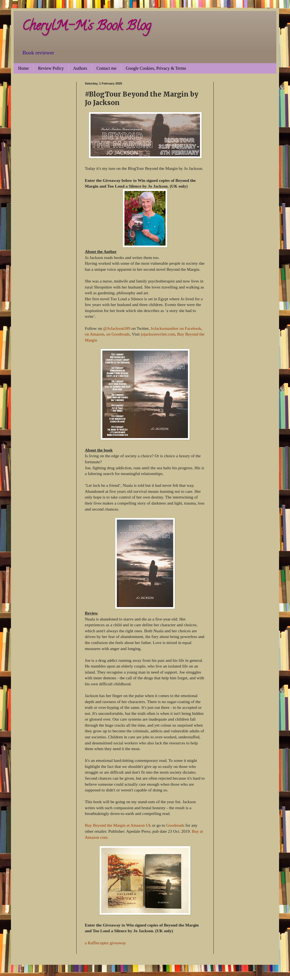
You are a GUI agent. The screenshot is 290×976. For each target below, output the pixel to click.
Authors (80, 68)
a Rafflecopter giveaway (105, 942)
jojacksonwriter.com (158, 334)
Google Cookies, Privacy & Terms (156, 68)
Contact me (106, 68)
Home (23, 68)
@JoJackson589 (116, 328)
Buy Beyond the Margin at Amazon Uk (118, 825)
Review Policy (51, 68)
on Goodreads (118, 334)
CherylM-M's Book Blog (86, 27)
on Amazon (94, 334)
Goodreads (175, 825)
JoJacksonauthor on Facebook (176, 328)
